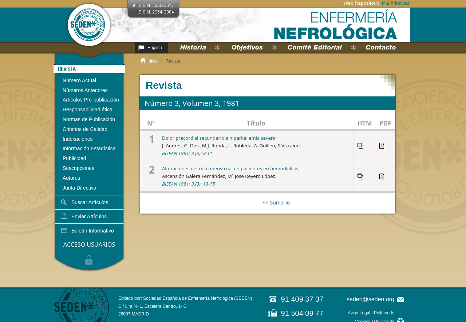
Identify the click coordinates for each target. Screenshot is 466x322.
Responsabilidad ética (87, 109)
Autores (71, 178)
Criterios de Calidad (85, 129)
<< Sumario (276, 202)
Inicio (152, 61)
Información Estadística (89, 148)
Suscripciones (78, 168)
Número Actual (79, 80)
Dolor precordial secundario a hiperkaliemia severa (219, 138)
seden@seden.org (370, 299)
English (154, 47)
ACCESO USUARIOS (89, 244)
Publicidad (74, 158)
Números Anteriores (85, 90)
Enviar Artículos (89, 216)
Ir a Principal (395, 3)
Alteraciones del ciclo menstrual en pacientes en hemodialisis (230, 168)
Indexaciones (78, 139)
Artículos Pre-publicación (91, 100)
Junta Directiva (79, 188)
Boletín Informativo (92, 231)
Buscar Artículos (89, 202)
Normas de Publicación (89, 119)
